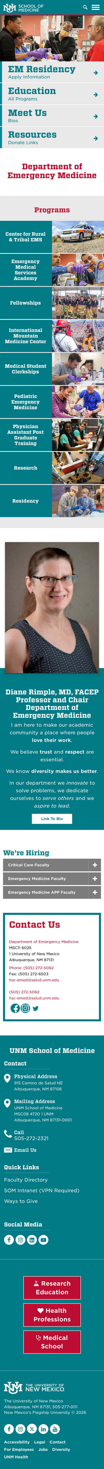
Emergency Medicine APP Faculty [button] (42, 892)
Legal (39, 1442)
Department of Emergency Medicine (43, 942)
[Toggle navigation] (96, 7)
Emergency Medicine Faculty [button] (37, 878)
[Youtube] (43, 1240)
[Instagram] (20, 1240)
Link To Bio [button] (52, 819)
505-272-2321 (31, 1138)
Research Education (52, 1288)
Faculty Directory (26, 1180)
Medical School (52, 1342)
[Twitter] (32, 1429)
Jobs (43, 1449)
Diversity (61, 1449)
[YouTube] (55, 1429)
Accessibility (17, 1442)
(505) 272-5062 (24, 992)
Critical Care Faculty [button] (28, 865)
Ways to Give (21, 1201)
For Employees (19, 1449)
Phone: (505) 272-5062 (31, 968)
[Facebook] (9, 1240)
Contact (58, 1442)
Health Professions (52, 1315)
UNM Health (16, 1457)
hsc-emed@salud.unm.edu (34, 980)
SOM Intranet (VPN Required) (41, 1190)
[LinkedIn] (32, 1240)
